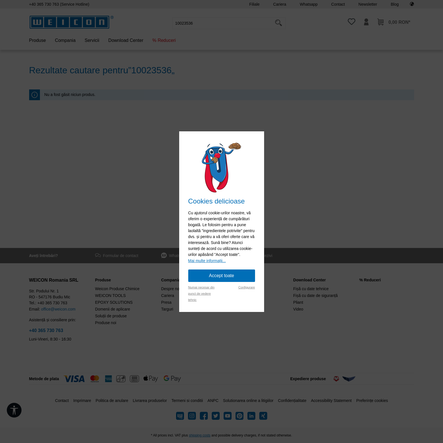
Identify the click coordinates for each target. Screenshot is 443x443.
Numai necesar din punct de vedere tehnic (201, 293)
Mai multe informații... (207, 260)
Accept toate (221, 275)
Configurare (246, 287)
